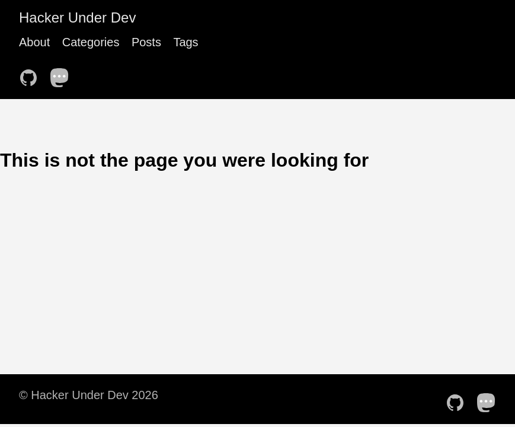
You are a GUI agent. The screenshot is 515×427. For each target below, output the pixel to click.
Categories (91, 42)
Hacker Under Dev (77, 17)
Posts (146, 42)
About (34, 42)
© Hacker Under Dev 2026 (88, 394)
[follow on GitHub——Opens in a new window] (32, 74)
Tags (185, 42)
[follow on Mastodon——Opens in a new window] (63, 74)
